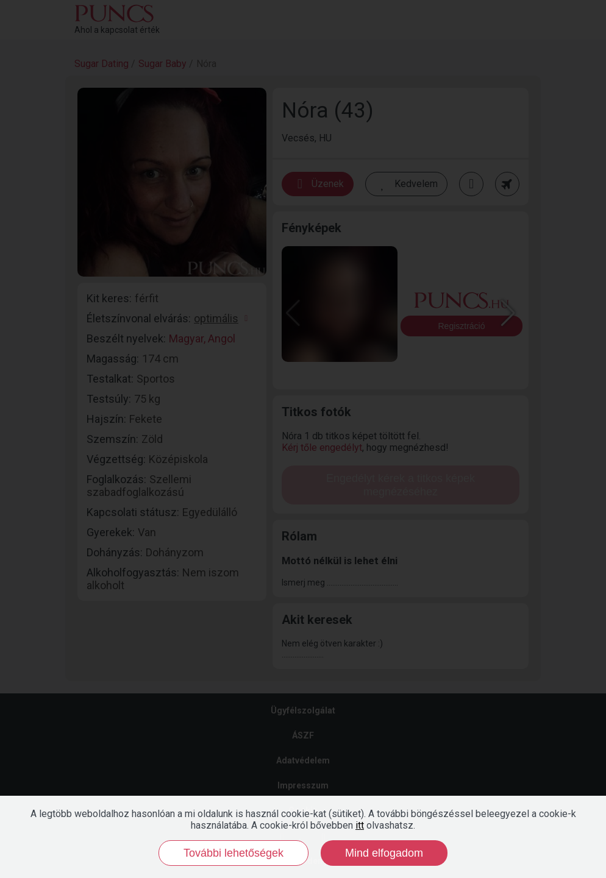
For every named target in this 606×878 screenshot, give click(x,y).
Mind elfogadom (384, 853)
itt (359, 825)
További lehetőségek (233, 853)
